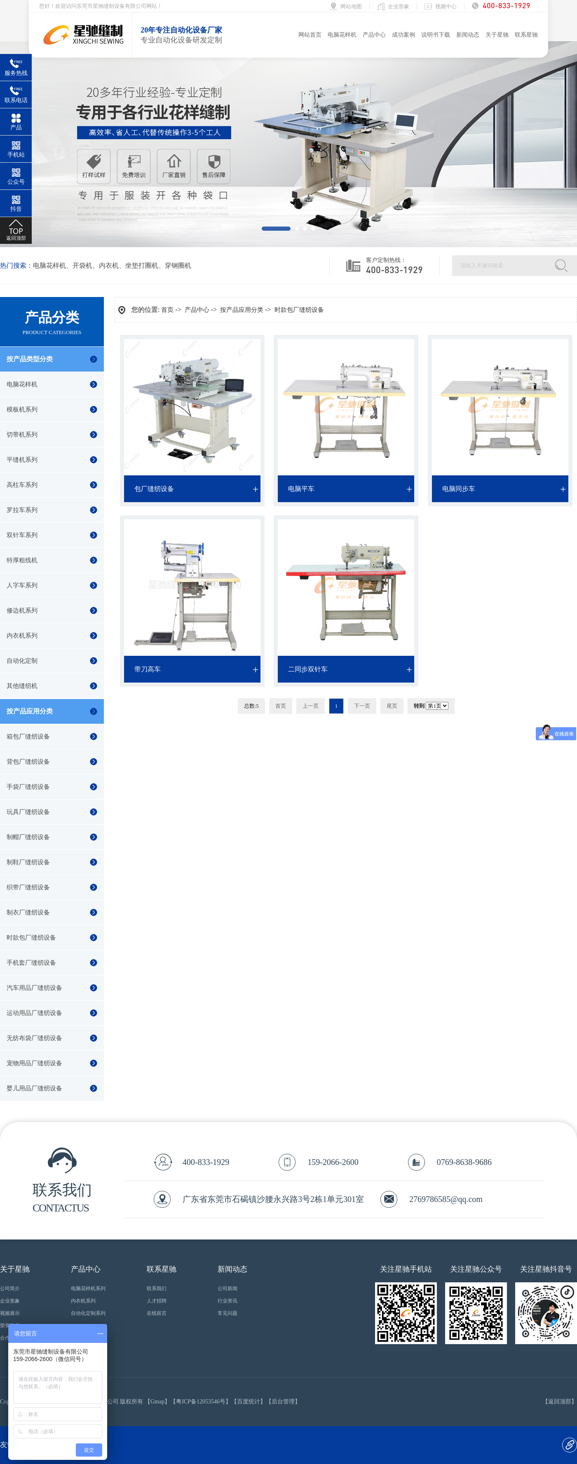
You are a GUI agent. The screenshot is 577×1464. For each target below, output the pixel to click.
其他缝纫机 (22, 686)
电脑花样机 (342, 35)
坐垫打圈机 (141, 265)
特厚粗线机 (22, 560)
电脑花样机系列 (88, 1288)
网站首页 (309, 35)
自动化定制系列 (88, 1313)
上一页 (311, 706)
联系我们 (157, 1288)
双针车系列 (22, 535)
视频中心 (446, 6)
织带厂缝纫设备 (28, 887)
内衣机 (109, 265)
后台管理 (283, 1402)
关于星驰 (497, 35)
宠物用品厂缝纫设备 (34, 1063)
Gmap (157, 1402)
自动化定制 (22, 660)
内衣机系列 (22, 635)
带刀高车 (147, 669)
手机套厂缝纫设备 (31, 962)
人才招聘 (157, 1301)
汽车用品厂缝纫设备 (34, 988)
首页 (167, 309)
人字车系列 (22, 585)
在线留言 (157, 1313)
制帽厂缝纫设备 (28, 837)
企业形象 (398, 6)
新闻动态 (467, 35)
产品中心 (374, 35)
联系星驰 (526, 35)
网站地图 (351, 6)
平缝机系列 (22, 459)
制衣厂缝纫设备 (28, 912)
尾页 (392, 706)
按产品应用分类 (30, 711)
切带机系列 (22, 434)
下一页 (362, 706)
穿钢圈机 (178, 265)
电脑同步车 (458, 488)
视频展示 (10, 1313)
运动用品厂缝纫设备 (34, 1013)
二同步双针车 (308, 669)
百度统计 (248, 1402)
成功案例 (403, 35)
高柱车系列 (22, 485)
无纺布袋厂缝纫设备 (34, 1038)
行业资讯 (227, 1301)
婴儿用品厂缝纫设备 (34, 1088)
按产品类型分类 (30, 358)
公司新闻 (227, 1288)
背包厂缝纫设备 (28, 761)
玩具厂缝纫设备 (28, 812)
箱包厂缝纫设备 (28, 736)
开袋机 (82, 265)
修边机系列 (22, 610)
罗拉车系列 (22, 510)
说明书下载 (435, 35)
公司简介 (10, 1288)
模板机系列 (22, 409)
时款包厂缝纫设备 (31, 937)
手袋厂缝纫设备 (28, 786)
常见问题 (227, 1313)
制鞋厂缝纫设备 (28, 862)
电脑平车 (301, 488)
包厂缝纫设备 (154, 488)
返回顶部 (559, 1402)
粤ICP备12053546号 (200, 1402)
